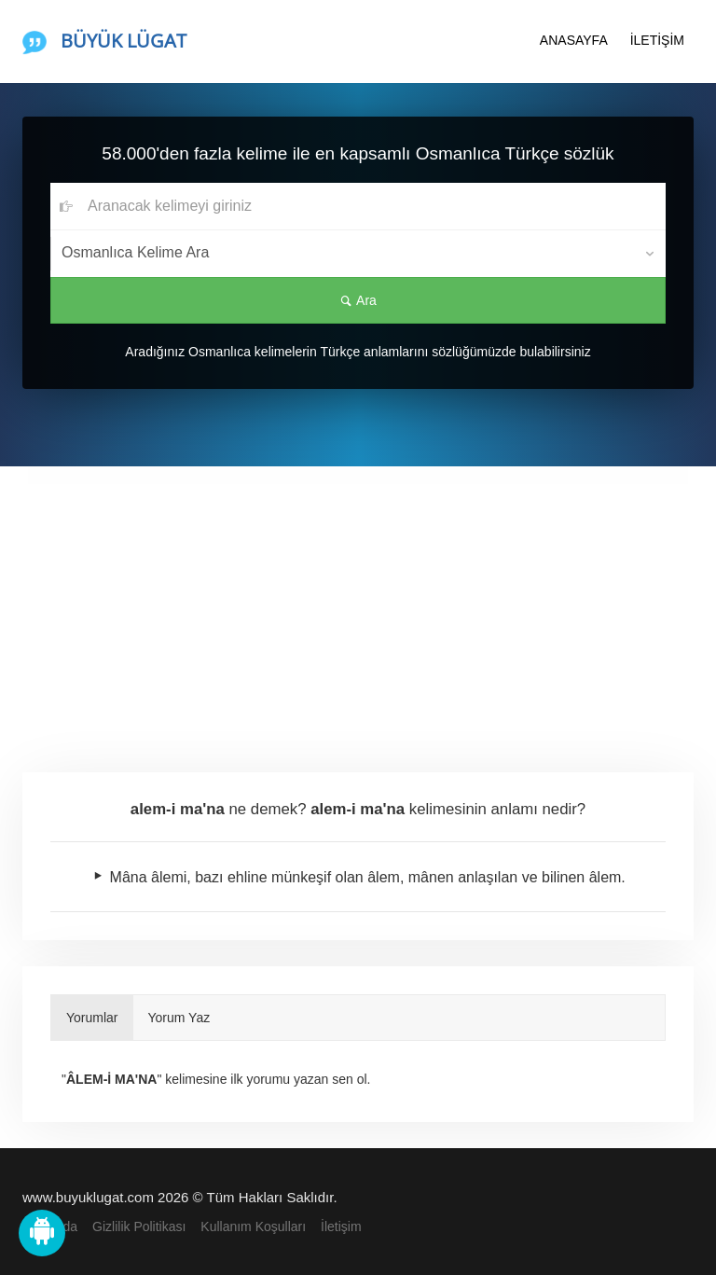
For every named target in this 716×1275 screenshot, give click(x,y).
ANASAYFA (574, 40)
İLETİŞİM (657, 40)
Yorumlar (92, 1017)
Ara (358, 300)
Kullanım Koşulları (253, 1226)
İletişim (341, 1226)
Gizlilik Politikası (139, 1226)
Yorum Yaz (179, 1017)
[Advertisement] (358, 606)
